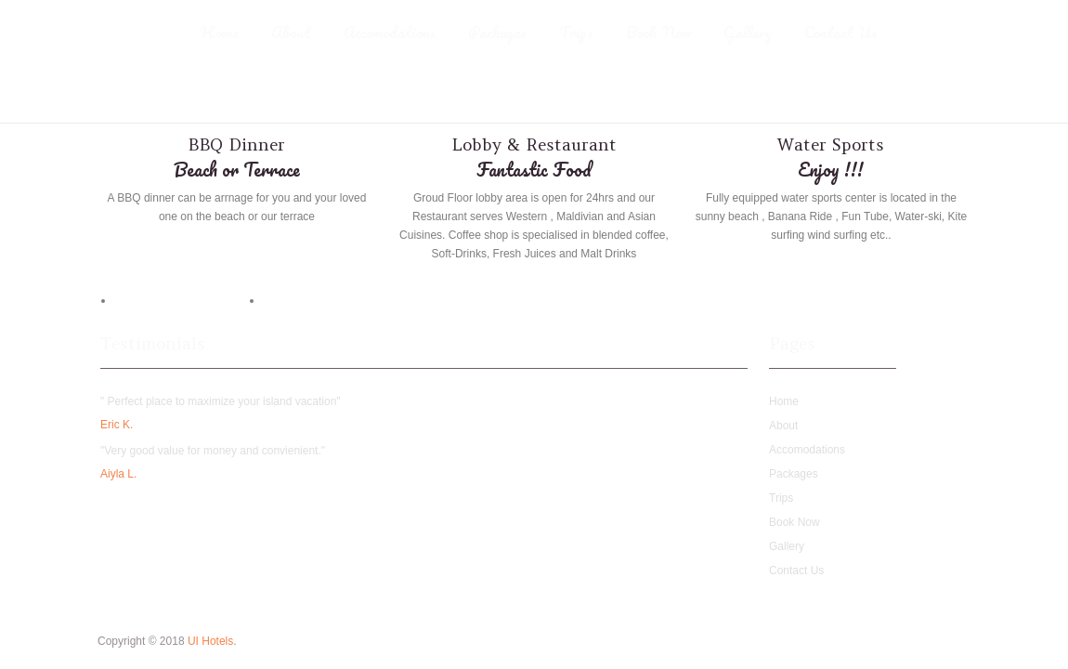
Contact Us (841, 32)
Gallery (747, 32)
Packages (497, 32)
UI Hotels (210, 641)
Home (220, 32)
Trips (576, 32)
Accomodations (390, 32)
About (291, 32)
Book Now (658, 32)
